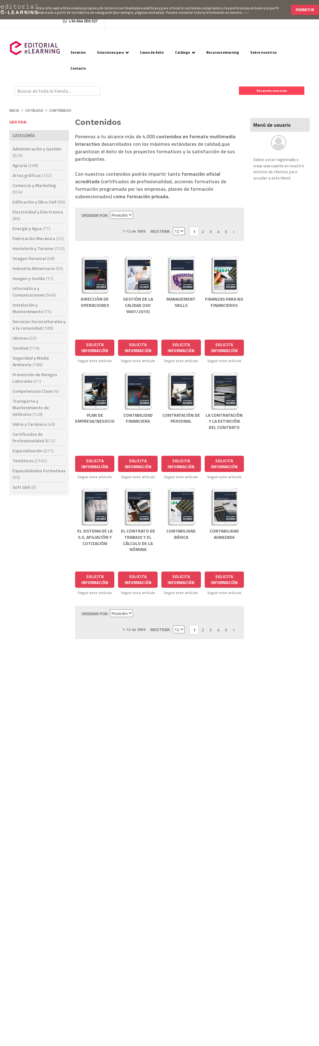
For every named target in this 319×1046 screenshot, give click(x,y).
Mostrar (159, 231)
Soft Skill (24, 487)
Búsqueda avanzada (272, 90)
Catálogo (182, 52)
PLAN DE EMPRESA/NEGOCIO (95, 418)
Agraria (25, 165)
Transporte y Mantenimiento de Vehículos (30, 407)
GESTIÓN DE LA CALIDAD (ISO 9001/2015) (138, 305)
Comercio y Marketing (34, 188)
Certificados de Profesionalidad (33, 437)
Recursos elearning (222, 52)
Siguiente (234, 231)
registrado (286, 159)
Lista (160, 215)
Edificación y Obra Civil (38, 202)
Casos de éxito (152, 52)
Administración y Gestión (36, 152)
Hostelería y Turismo (38, 248)
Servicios (78, 52)
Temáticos (29, 460)
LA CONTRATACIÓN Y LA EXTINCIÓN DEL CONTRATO (224, 421)
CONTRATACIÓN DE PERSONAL (181, 418)
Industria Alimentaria (37, 268)
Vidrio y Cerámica (33, 424)
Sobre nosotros (263, 52)
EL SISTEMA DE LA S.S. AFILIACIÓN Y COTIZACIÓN (94, 537)
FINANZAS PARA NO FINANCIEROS (224, 302)
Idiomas (24, 338)
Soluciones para (110, 52)
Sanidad (25, 348)
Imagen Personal (33, 258)
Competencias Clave (35, 391)
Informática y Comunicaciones (33, 291)
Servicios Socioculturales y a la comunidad (38, 324)
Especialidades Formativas (38, 473)
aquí (245, 12)
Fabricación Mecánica (38, 238)
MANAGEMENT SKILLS (181, 302)
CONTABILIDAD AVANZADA (224, 534)
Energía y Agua (31, 228)
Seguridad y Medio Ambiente (30, 361)
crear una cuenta (268, 166)
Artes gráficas (32, 175)
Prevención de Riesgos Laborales (34, 377)
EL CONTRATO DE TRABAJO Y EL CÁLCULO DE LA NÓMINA (138, 540)
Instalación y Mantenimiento (31, 308)
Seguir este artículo (95, 361)
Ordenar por (94, 215)
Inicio (14, 110)
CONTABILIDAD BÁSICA (181, 534)
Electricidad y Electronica (37, 215)
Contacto (78, 68)
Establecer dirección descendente (138, 215)
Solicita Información (94, 347)
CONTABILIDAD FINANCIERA (138, 418)
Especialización (33, 450)
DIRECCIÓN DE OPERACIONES (95, 302)
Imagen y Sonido (32, 278)
